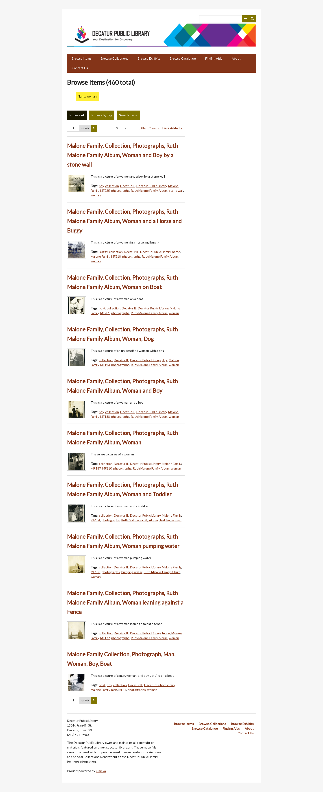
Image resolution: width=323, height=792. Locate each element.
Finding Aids (213, 58)
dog (164, 360)
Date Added (171, 128)
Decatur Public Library (151, 186)
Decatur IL (127, 186)
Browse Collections (114, 58)
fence (166, 633)
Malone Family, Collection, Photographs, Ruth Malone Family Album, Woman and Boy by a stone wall (122, 155)
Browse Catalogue (183, 58)
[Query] (227, 18)
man (114, 690)
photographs (120, 190)
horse (176, 252)
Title (142, 128)
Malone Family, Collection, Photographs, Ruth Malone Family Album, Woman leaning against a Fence (125, 602)
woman (96, 195)
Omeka (101, 771)
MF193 (105, 365)
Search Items (128, 115)
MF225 (105, 190)
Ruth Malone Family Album (149, 190)
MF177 (105, 638)
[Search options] (245, 18)
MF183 (95, 572)
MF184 (95, 520)
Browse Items (82, 58)
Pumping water (131, 572)
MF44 (122, 690)
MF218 (116, 256)
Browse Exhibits (149, 58)
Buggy (103, 252)
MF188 (105, 416)
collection (112, 186)
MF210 (107, 468)
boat (102, 308)
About (236, 58)
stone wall (176, 190)
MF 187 (96, 468)
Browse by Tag (102, 115)
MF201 (105, 313)
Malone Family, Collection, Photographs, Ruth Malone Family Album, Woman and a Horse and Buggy (124, 221)
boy (101, 186)
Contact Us (80, 68)
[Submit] (252, 18)
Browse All (77, 115)
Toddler (164, 520)
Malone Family (100, 256)
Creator (154, 128)
